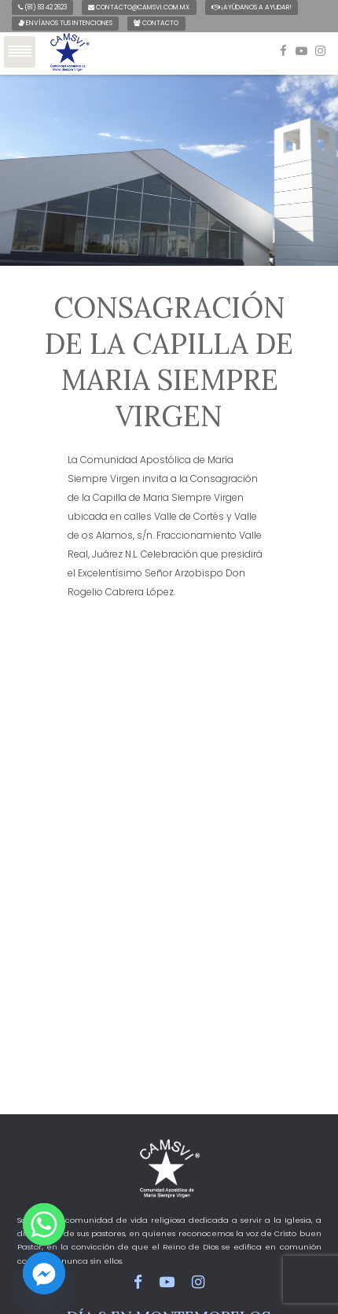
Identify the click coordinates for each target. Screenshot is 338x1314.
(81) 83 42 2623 (42, 7)
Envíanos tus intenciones (65, 23)
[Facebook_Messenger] (44, 1273)
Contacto (156, 23)
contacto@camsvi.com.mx (138, 7)
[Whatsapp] (44, 1224)
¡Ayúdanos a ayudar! (251, 7)
